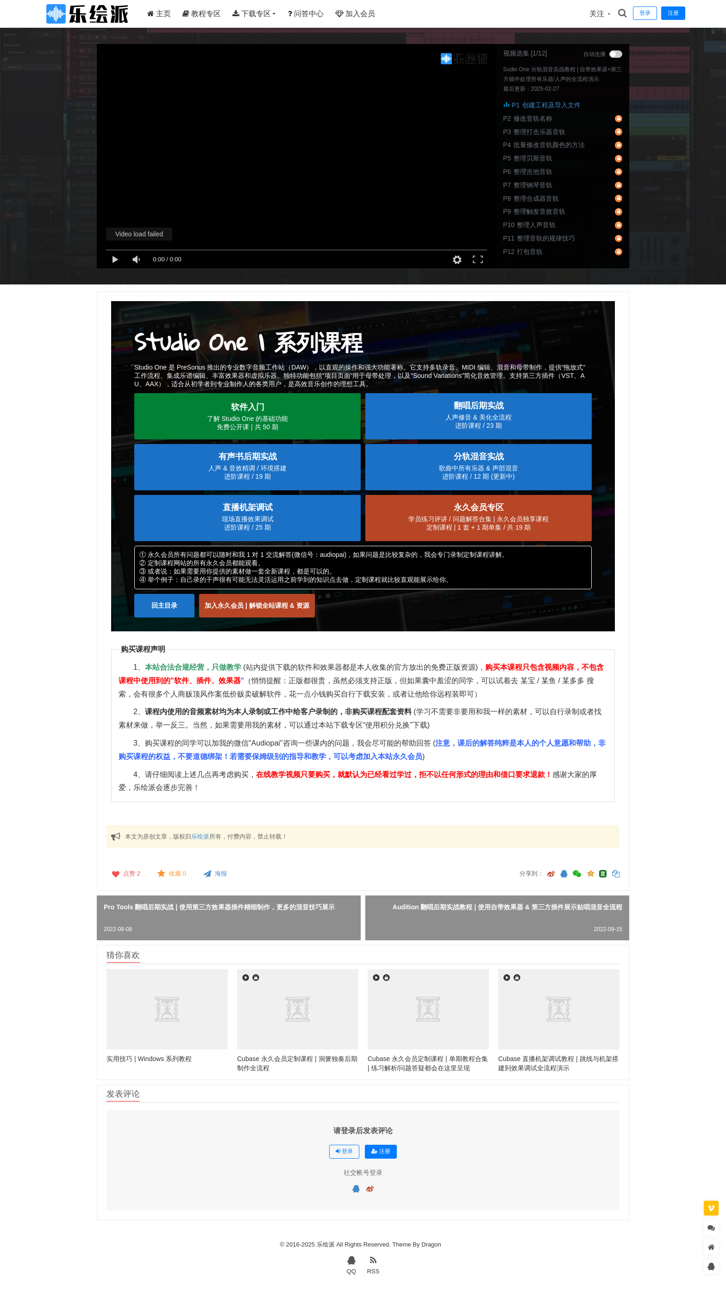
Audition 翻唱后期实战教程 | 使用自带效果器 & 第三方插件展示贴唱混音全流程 (507, 907)
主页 (159, 14)
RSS (373, 1264)
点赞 (125, 873)
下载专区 (251, 14)
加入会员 (355, 14)
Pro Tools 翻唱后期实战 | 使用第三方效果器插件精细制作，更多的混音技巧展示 (219, 907)
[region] (363, 466)
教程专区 (201, 14)
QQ (351, 1264)
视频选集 (516, 53)
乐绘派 (200, 836)
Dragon (431, 1244)
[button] (247, 416)
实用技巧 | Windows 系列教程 (149, 1058)
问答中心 (306, 14)
